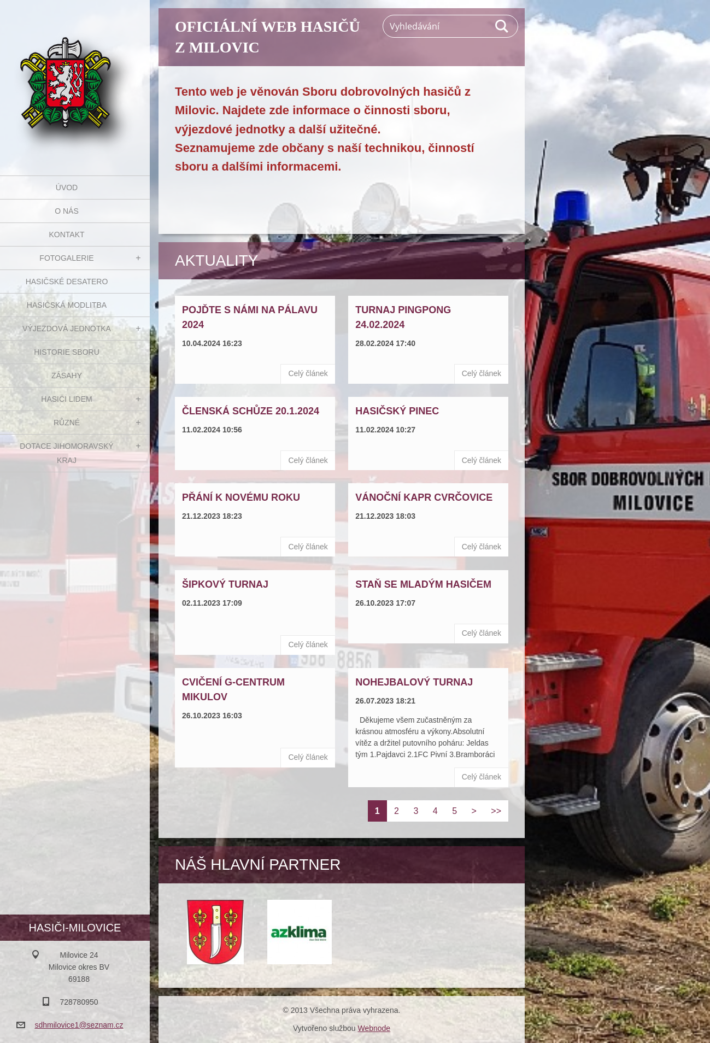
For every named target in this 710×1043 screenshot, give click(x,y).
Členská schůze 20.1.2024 (250, 411)
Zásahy (66, 375)
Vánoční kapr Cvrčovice (423, 497)
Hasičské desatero (67, 281)
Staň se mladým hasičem (423, 584)
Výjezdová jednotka (66, 328)
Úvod (67, 187)
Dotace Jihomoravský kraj (66, 453)
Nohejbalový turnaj (414, 682)
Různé (67, 422)
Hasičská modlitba (67, 305)
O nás (67, 211)
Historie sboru (66, 352)
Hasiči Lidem (66, 399)
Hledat (502, 26)
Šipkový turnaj (225, 584)
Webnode (373, 1028)
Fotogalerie (66, 258)
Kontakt (66, 234)
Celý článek (307, 373)
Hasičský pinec (397, 411)
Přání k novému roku (241, 497)
